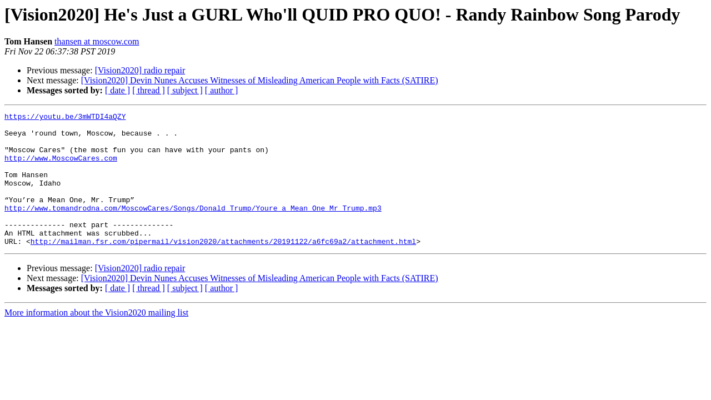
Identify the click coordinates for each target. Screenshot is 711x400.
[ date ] (117, 90)
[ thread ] (148, 90)
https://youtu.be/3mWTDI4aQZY (65, 118)
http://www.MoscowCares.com (60, 168)
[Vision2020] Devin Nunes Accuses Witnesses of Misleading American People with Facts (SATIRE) (259, 80)
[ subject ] (185, 90)
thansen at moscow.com (96, 41)
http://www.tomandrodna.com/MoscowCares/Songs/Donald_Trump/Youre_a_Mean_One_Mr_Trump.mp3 (193, 228)
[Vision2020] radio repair (140, 70)
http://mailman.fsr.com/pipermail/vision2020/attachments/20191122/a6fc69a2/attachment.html (223, 268)
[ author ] (221, 90)
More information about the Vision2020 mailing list (96, 339)
